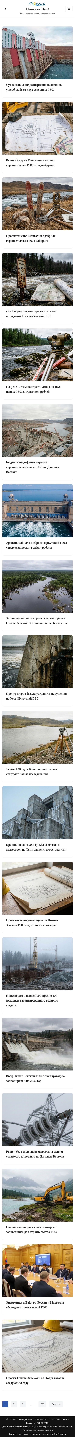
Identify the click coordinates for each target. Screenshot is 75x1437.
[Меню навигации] (69, 8)
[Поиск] (5, 8)
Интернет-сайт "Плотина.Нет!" (34, 1419)
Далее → (56, 1404)
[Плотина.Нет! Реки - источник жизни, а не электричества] (37, 8)
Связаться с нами (59, 1419)
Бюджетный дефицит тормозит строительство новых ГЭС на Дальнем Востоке (32, 467)
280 (42, 1404)
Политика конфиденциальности (38, 1430)
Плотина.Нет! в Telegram (54, 1434)
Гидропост (35, 1434)
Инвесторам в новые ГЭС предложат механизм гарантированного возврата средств (32, 1000)
